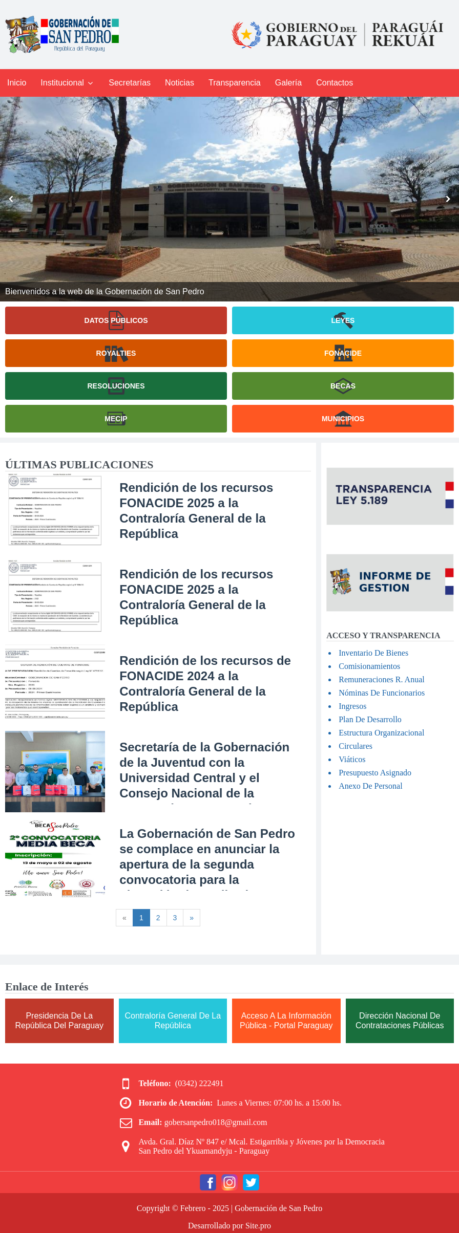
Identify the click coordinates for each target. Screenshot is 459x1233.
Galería (288, 82)
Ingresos (352, 706)
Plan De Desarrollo (370, 719)
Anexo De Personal (370, 786)
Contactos (334, 82)
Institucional (67, 82)
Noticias (179, 82)
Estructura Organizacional (381, 732)
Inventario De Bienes (373, 652)
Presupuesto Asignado (375, 772)
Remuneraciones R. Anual (382, 679)
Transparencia (234, 82)
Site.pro (258, 1225)
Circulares (355, 746)
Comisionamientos (369, 666)
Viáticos (352, 759)
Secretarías (130, 82)
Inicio (16, 82)
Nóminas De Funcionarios (382, 692)
